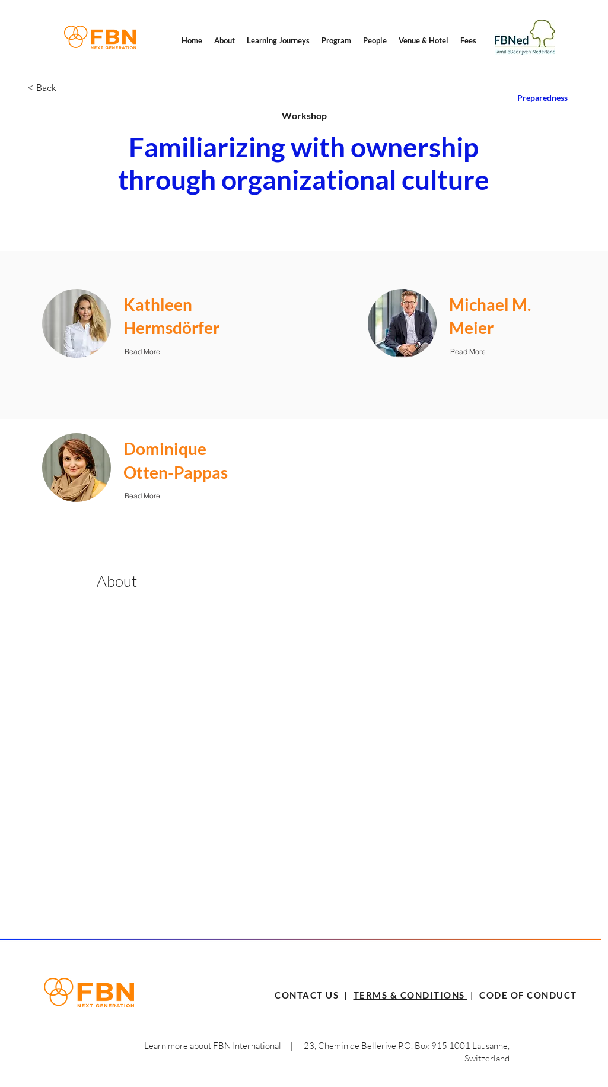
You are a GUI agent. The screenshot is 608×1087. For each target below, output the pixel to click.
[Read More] (142, 351)
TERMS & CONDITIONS (411, 995)
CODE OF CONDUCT (527, 995)
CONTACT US (307, 995)
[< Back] (69, 88)
